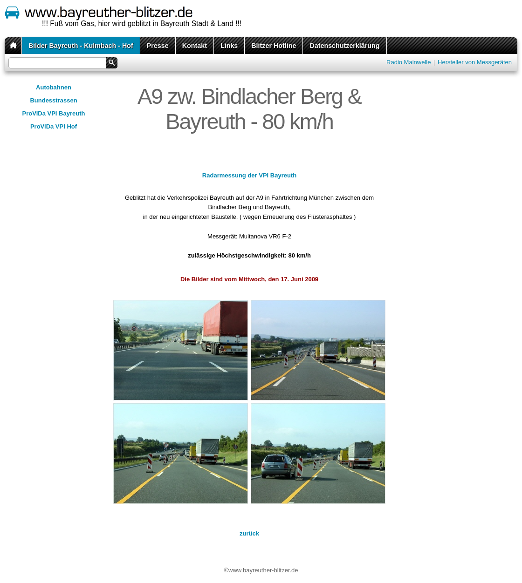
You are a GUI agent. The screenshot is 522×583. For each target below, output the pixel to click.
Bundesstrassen (53, 100)
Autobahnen (53, 87)
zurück (249, 533)
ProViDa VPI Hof (53, 126)
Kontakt (194, 45)
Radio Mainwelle (408, 62)
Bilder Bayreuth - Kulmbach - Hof (80, 45)
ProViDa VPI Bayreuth (53, 113)
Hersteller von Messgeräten (475, 62)
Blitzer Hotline (273, 45)
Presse (158, 45)
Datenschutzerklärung (344, 45)
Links (229, 45)
